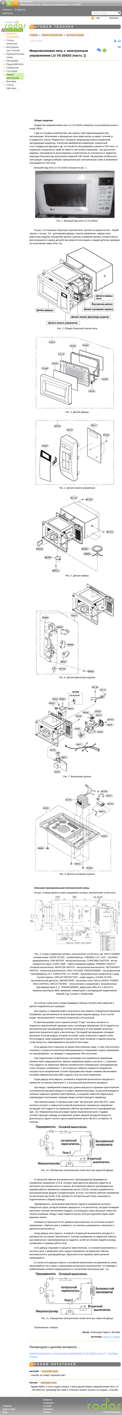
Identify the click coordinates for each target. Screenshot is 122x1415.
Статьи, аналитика (11, 42)
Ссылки (47, 1406)
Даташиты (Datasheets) (12, 35)
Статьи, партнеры (11, 86)
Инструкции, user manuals (13, 49)
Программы (12, 60)
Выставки (11, 81)
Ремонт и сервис (111, 1337)
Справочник (12, 67)
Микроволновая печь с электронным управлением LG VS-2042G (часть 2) (68, 1353)
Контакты (8, 13)
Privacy (47, 1412)
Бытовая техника (75, 35)
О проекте (19, 9)
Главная (34, 35)
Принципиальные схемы (15, 55)
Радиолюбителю (14, 64)
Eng (5, 1412)
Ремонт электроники (12, 76)
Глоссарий (11, 71)
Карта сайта (9, 1409)
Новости (7, 9)
